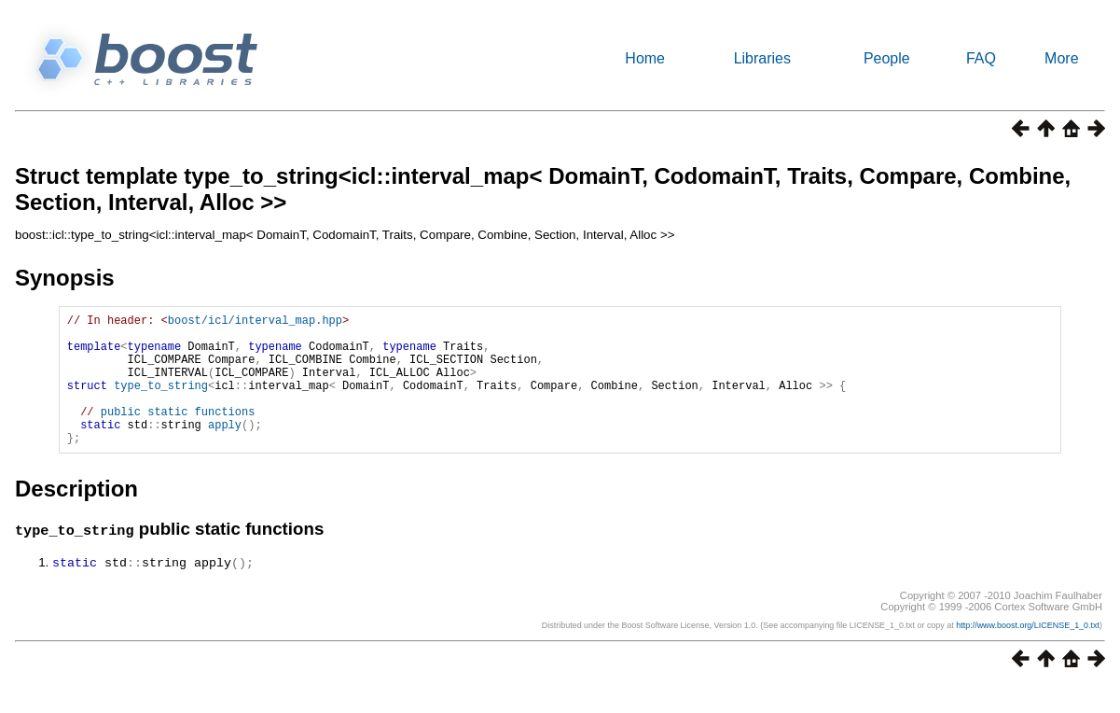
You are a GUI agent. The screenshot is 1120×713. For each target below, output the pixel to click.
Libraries (762, 58)
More (1061, 58)
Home (645, 58)
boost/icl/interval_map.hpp (255, 322)
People (887, 58)
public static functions (178, 433)
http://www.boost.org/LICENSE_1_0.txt (1027, 652)
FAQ (981, 58)
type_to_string (161, 402)
